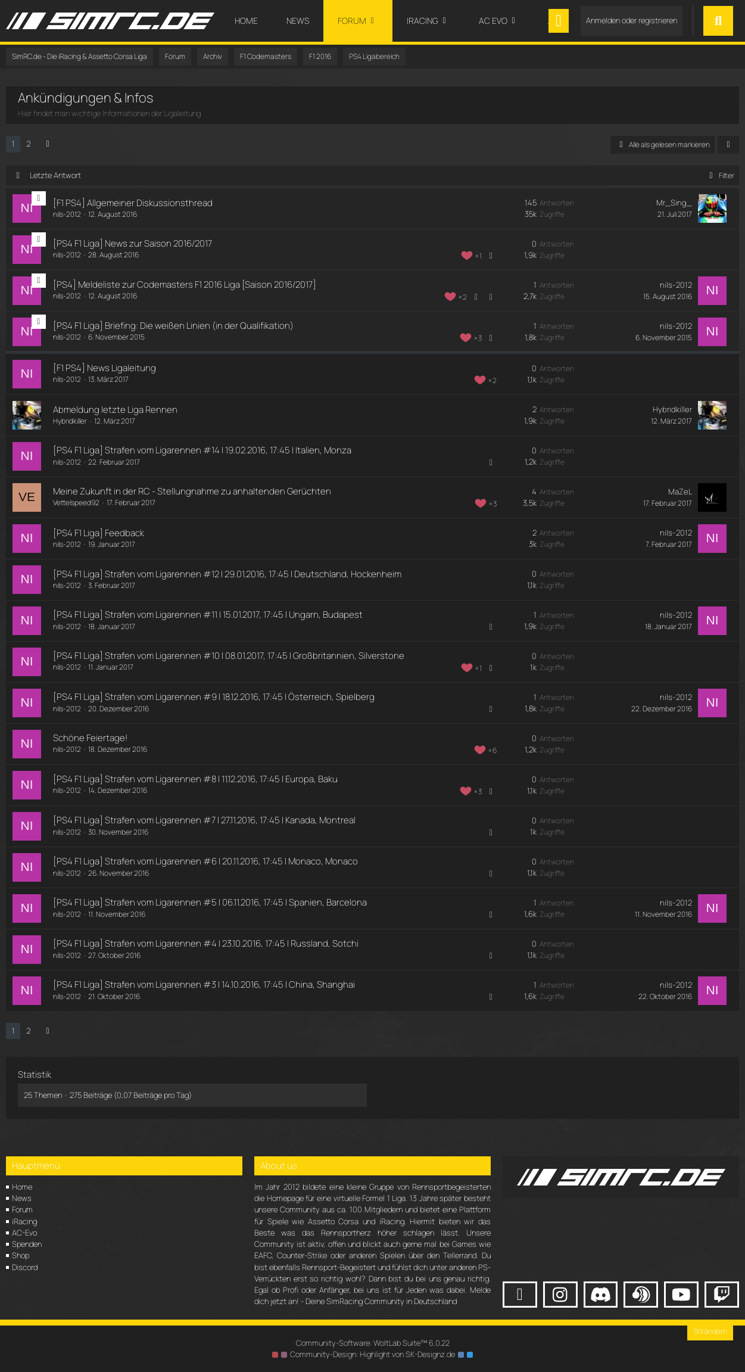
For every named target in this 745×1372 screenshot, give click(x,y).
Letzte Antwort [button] (55, 175)
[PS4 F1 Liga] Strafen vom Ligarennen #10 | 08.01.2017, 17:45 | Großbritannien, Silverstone (228, 655)
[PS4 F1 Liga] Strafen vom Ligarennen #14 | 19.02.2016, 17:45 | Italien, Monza (201, 450)
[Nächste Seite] (47, 144)
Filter (719, 175)
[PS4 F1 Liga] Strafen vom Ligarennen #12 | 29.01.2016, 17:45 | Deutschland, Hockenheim (226, 574)
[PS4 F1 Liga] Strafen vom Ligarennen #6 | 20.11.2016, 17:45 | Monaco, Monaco (204, 861)
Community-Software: (372, 1342)
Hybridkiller (69, 421)
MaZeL (681, 491)
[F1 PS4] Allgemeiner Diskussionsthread (132, 203)
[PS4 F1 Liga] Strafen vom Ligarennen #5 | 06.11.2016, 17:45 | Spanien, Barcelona (209, 902)
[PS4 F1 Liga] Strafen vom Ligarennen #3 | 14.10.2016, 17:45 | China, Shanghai (203, 984)
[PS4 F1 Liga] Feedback (98, 533)
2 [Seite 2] (28, 143)
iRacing (24, 1221)
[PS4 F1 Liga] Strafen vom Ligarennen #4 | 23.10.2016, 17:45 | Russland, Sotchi (205, 943)
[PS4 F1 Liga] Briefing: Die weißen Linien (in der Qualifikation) (172, 325)
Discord (25, 1267)
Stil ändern (710, 1331)
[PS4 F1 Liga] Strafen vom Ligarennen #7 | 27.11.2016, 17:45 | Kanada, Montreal (203, 820)
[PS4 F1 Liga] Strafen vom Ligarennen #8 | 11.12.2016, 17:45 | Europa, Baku (194, 779)
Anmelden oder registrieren (631, 20)
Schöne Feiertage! (89, 738)
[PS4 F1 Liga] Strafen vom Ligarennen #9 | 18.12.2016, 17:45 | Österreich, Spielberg (213, 696)
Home (22, 1186)
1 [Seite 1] (13, 143)
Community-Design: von (373, 1354)
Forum (22, 1209)
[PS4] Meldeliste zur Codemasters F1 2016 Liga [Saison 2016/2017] (184, 284)
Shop (20, 1255)
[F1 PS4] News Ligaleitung (103, 368)
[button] (728, 145)
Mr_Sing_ (675, 202)
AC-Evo (24, 1232)
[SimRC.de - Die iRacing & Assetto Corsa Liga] (110, 21)
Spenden (27, 1244)
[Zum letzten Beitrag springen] (713, 208)
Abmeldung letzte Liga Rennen (114, 409)
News (22, 1198)
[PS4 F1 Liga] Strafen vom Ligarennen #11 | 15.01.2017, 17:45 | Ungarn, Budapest (207, 614)
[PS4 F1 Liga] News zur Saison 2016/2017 (131, 243)
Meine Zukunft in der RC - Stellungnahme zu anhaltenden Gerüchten (191, 491)
